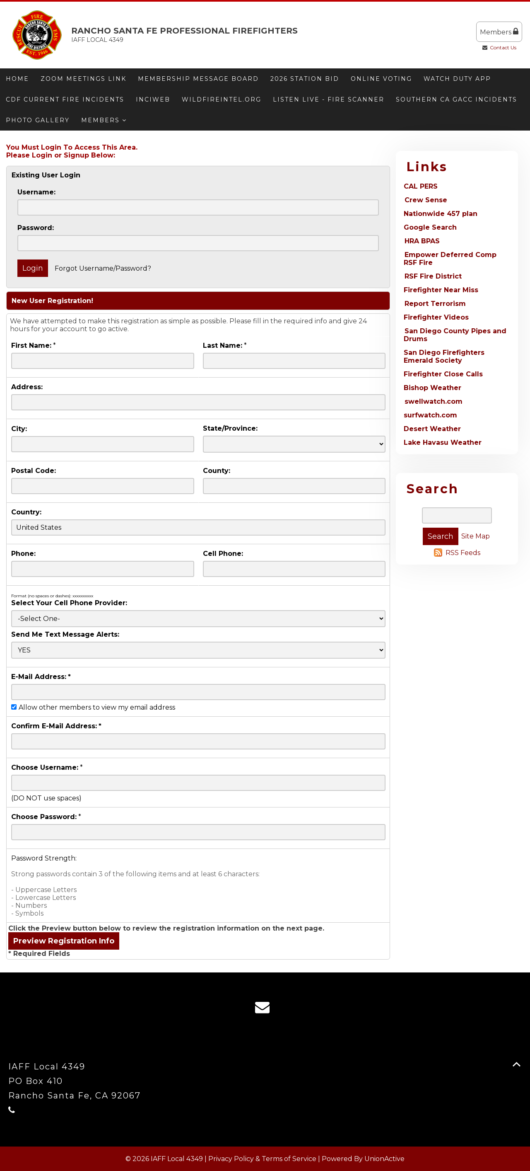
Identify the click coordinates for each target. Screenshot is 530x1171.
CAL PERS (421, 186)
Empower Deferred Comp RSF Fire (450, 259)
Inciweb (153, 99)
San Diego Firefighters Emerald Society (444, 356)
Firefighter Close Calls (443, 374)
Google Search (430, 227)
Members (499, 31)
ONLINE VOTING (381, 78)
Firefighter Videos (436, 317)
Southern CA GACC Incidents (456, 99)
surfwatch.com (430, 415)
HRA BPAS (422, 241)
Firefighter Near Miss (441, 290)
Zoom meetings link (83, 78)
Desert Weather (432, 429)
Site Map (475, 536)
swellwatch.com (434, 401)
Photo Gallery (38, 120)
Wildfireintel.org (221, 99)
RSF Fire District (433, 276)
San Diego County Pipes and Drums (455, 335)
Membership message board (198, 78)
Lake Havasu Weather (443, 442)
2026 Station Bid (304, 78)
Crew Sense (426, 200)
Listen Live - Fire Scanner (328, 99)
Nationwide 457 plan (440, 214)
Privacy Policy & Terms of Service (262, 1159)
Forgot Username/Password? (103, 268)
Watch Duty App (457, 78)
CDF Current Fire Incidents (65, 99)
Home (17, 78)
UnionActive (384, 1159)
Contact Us (503, 47)
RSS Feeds (463, 553)
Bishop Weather (432, 388)
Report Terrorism (435, 304)
